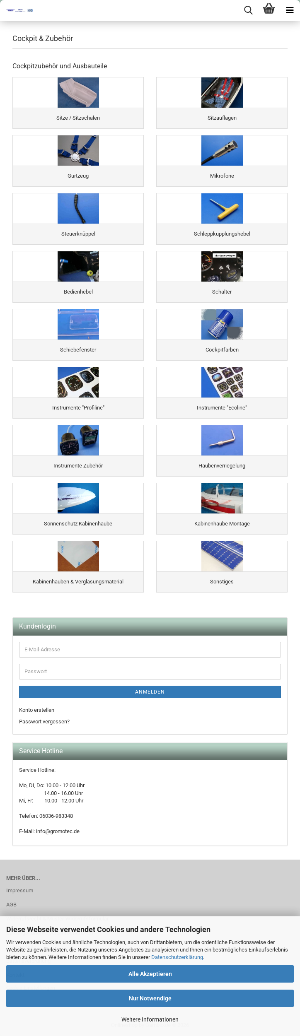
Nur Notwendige (150, 998)
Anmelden (150, 692)
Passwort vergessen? (44, 721)
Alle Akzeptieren (150, 974)
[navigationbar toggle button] (289, 10)
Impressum (19, 890)
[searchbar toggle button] (248, 10)
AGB (11, 904)
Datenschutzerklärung (177, 957)
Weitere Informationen (150, 1019)
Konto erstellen (36, 710)
